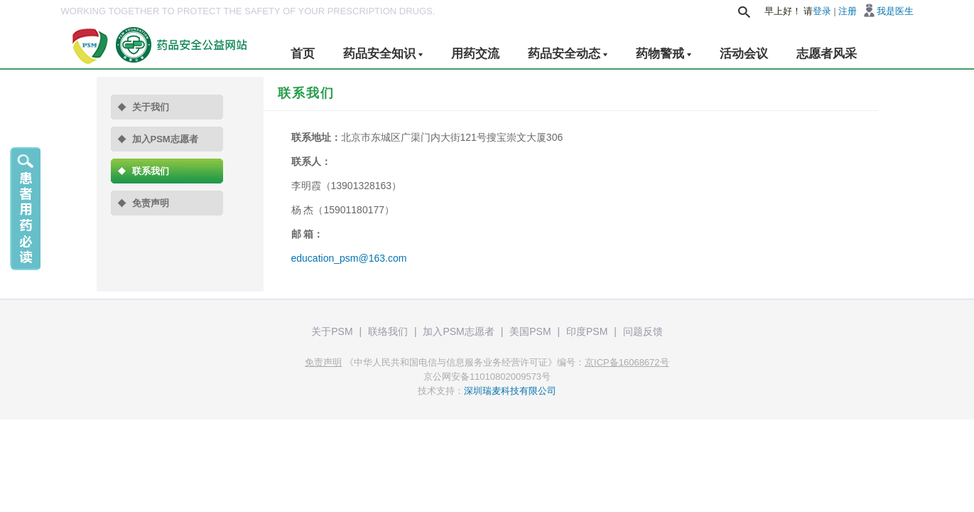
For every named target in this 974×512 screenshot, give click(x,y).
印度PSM (586, 331)
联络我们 (388, 331)
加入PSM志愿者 (165, 139)
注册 (847, 11)
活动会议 (744, 53)
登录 (822, 11)
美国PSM (530, 331)
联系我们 (150, 171)
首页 (303, 53)
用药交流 (475, 53)
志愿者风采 (826, 53)
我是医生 (895, 11)
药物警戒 (663, 53)
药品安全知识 (383, 53)
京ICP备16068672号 (627, 362)
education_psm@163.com (349, 258)
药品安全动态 (567, 53)
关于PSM (331, 331)
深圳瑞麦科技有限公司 (510, 390)
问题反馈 (643, 331)
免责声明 (150, 203)
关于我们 (150, 107)
